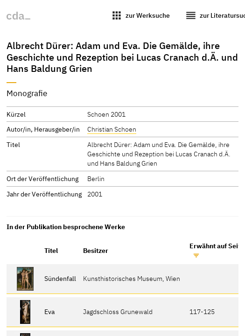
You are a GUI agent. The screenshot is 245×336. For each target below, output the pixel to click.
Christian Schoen (111, 129)
